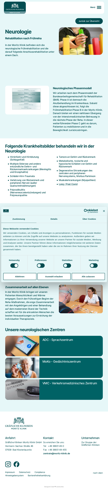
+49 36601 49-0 (56, 446)
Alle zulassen (88, 276)
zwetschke (60, 487)
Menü (92, 7)
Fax (45, 449)
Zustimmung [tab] (18, 219)
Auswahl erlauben (54, 276)
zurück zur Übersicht (89, 21)
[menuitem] (90, 443)
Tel (44, 446)
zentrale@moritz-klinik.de (56, 453)
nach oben (98, 473)
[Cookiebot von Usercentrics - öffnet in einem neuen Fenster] (86, 211)
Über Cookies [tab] (89, 219)
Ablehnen (19, 276)
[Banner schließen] (104, 211)
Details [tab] (54, 219)
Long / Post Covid (68, 184)
